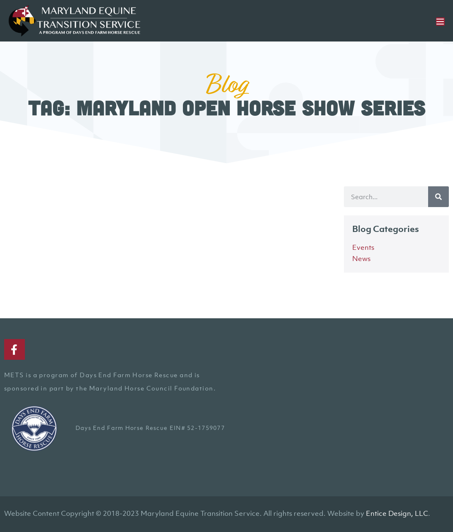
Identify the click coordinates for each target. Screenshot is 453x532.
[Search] (438, 196)
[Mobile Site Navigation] (440, 21)
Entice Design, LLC (397, 513)
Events (363, 247)
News (361, 258)
